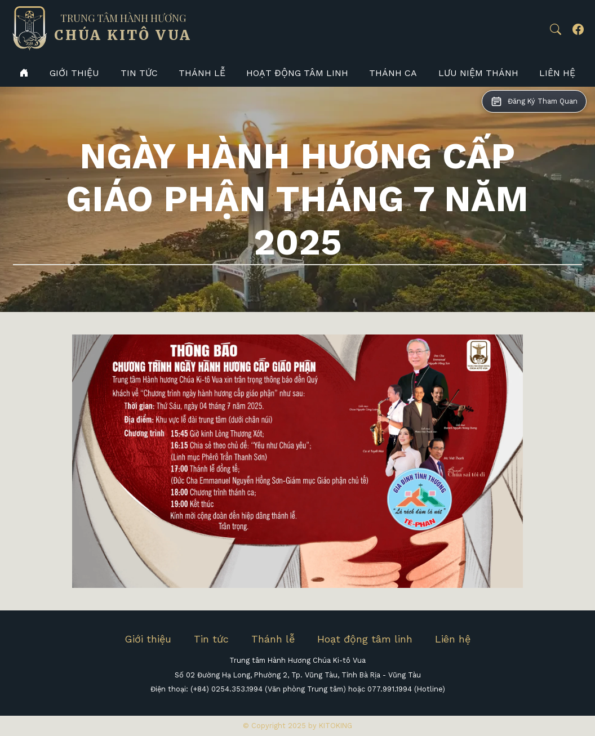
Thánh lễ (202, 73)
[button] (555, 29)
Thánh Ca (393, 73)
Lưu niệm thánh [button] (478, 73)
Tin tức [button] (139, 73)
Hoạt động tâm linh (297, 73)
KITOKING (335, 725)
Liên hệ (557, 73)
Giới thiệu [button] (74, 73)
